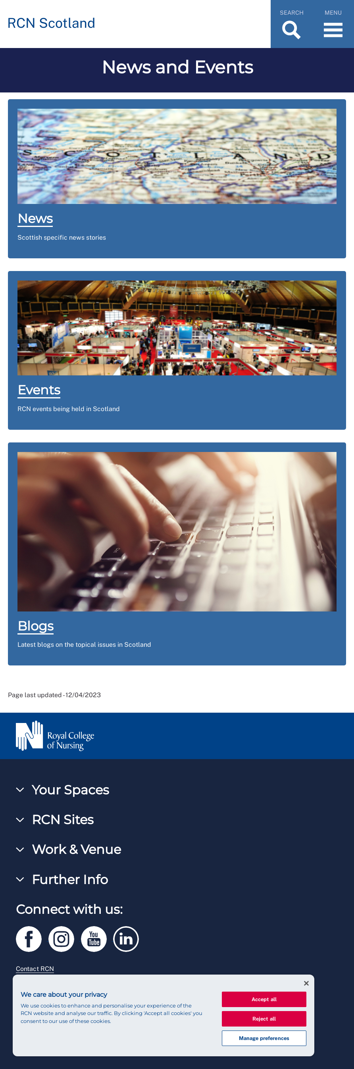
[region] (163, 1015)
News (35, 218)
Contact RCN (35, 969)
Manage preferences (264, 1038)
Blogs (35, 626)
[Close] (306, 983)
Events (38, 390)
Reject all (264, 1019)
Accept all (264, 999)
